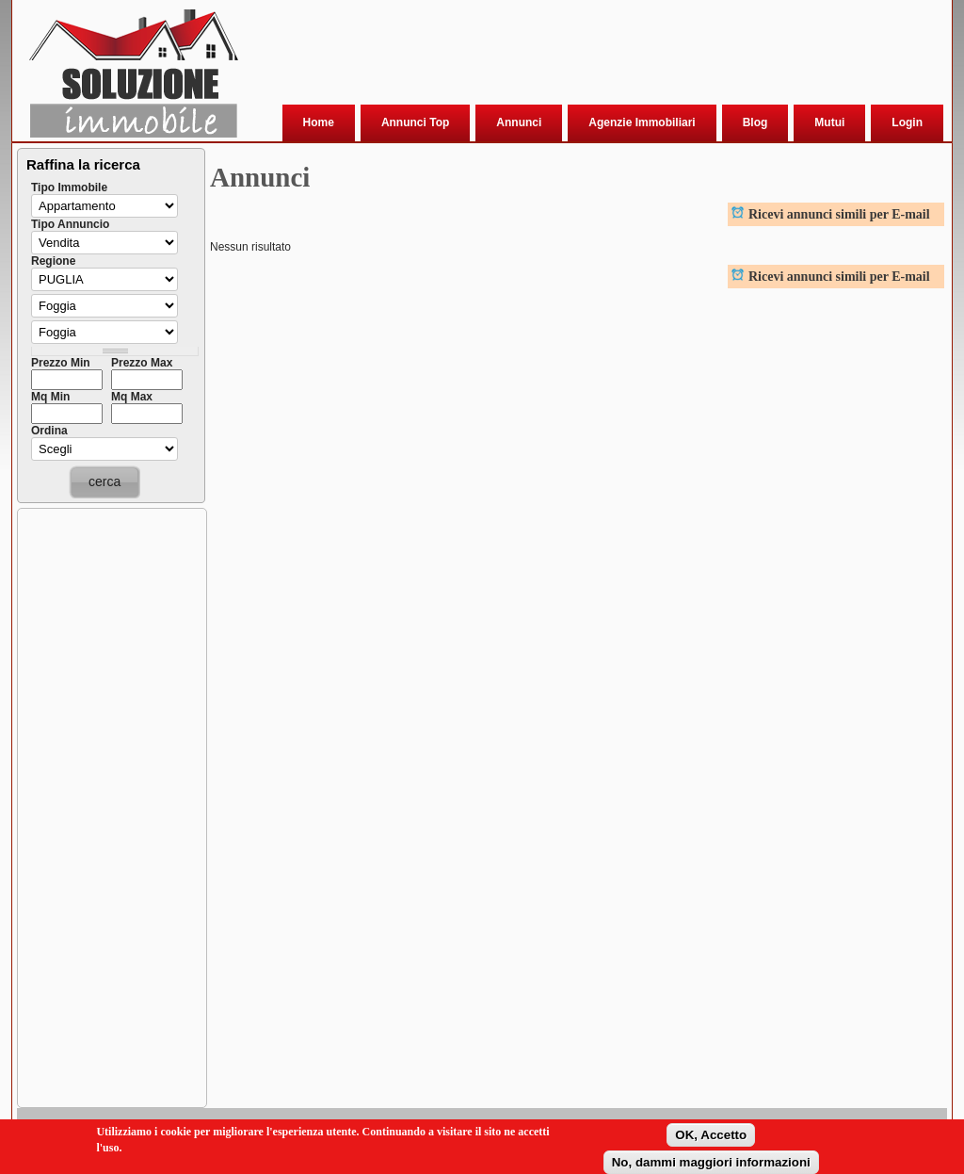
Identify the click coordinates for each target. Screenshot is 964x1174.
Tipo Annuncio (70, 224)
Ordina (49, 430)
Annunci (518, 122)
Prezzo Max (141, 362)
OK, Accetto (711, 1136)
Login (907, 122)
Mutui (829, 122)
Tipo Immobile (69, 187)
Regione (53, 261)
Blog (755, 122)
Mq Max (132, 396)
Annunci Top (415, 122)
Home (318, 122)
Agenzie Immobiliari (641, 122)
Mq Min (50, 396)
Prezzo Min (60, 362)
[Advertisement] (590, 55)
